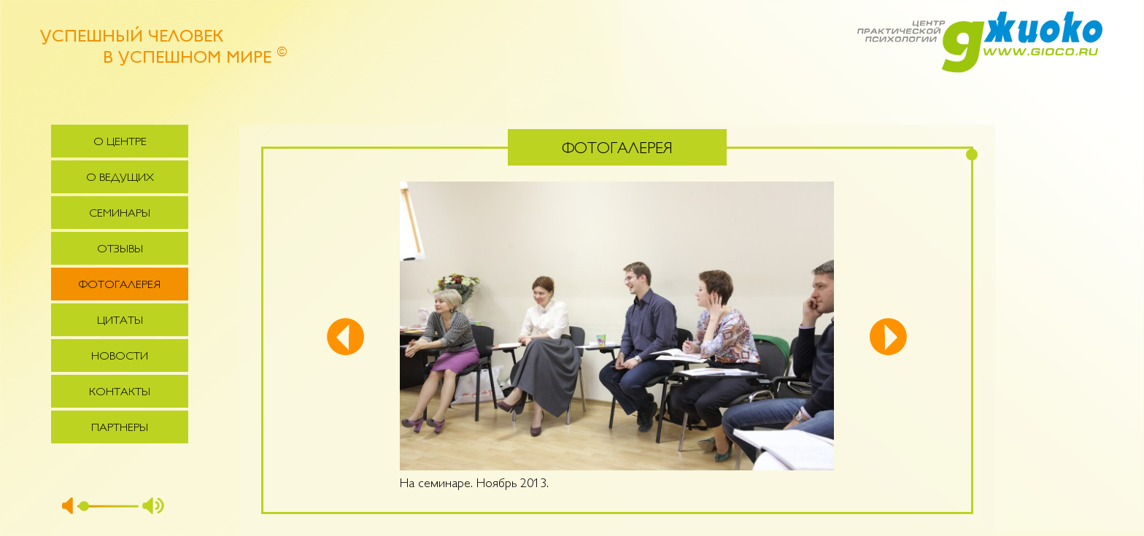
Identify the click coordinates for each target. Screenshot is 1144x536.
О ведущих (120, 178)
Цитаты (120, 321)
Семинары (119, 214)
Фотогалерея (120, 285)
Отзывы (120, 249)
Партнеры (119, 428)
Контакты (119, 392)
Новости (119, 356)
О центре (120, 142)
